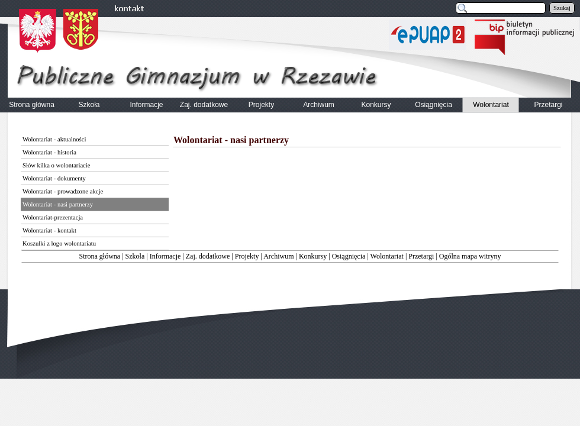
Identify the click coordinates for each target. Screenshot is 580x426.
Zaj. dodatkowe (208, 256)
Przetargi (421, 256)
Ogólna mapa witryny (470, 256)
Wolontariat (387, 256)
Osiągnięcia (349, 256)
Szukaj (562, 8)
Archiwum (278, 256)
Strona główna (100, 256)
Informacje (165, 256)
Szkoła (135, 256)
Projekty (247, 256)
